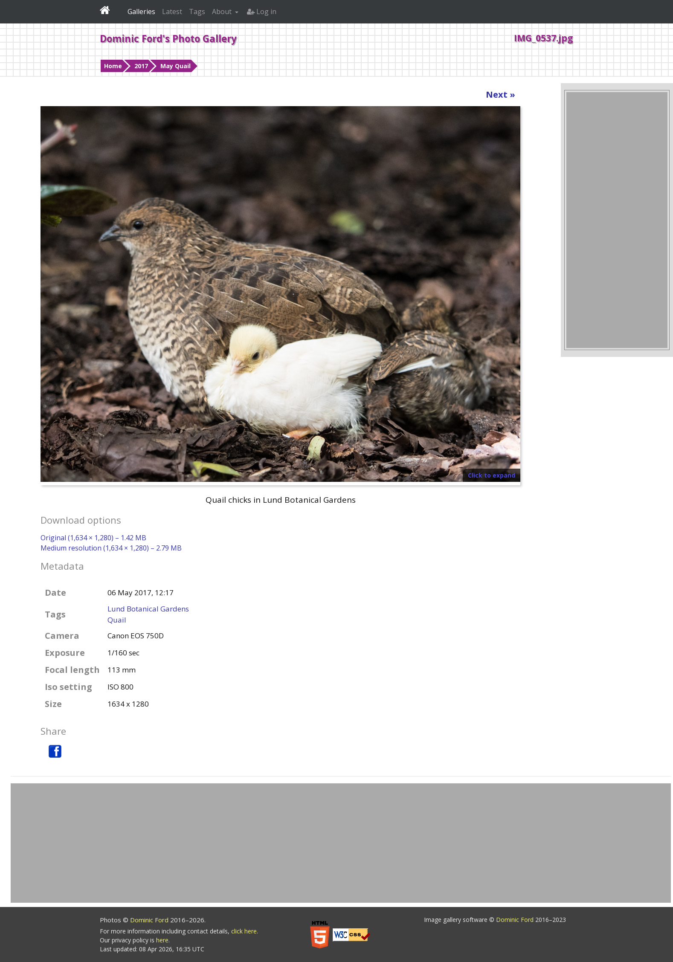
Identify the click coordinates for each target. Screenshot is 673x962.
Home (113, 66)
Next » (500, 94)
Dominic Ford (150, 920)
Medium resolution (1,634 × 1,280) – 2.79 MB (111, 548)
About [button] (222, 11)
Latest (172, 11)
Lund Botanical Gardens (148, 609)
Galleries (141, 11)
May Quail (175, 66)
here (162, 940)
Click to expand (491, 475)
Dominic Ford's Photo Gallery (168, 38)
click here (244, 931)
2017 (141, 66)
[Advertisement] (617, 220)
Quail (116, 620)
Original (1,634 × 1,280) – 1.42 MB (93, 537)
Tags (197, 11)
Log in (261, 11)
